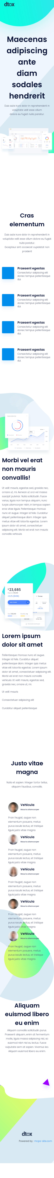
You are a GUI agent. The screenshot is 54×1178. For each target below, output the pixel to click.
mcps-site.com (43, 1141)
